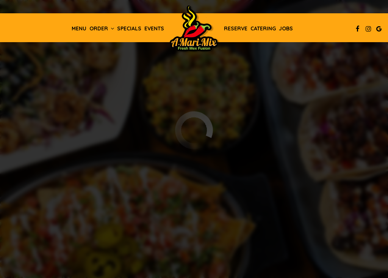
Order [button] (101, 28)
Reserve (235, 28)
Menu (79, 28)
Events (154, 28)
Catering (263, 28)
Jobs (286, 28)
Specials (129, 28)
